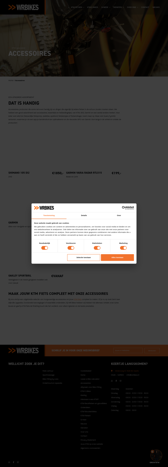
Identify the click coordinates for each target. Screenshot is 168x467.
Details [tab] (84, 215)
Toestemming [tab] (49, 215)
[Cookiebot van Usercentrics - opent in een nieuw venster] (124, 208)
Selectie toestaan (84, 258)
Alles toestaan (117, 258)
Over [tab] (119, 215)
